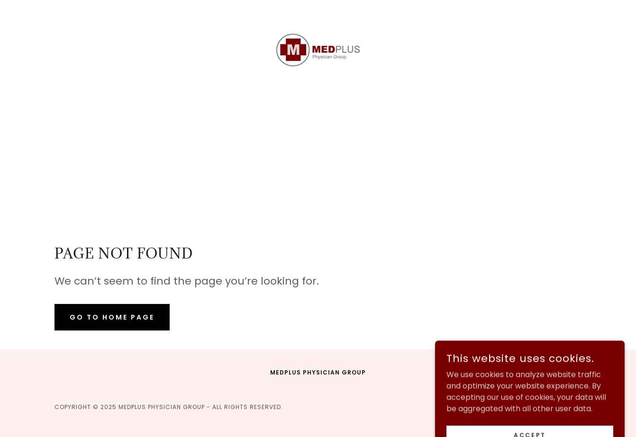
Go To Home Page (112, 317)
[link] (318, 50)
